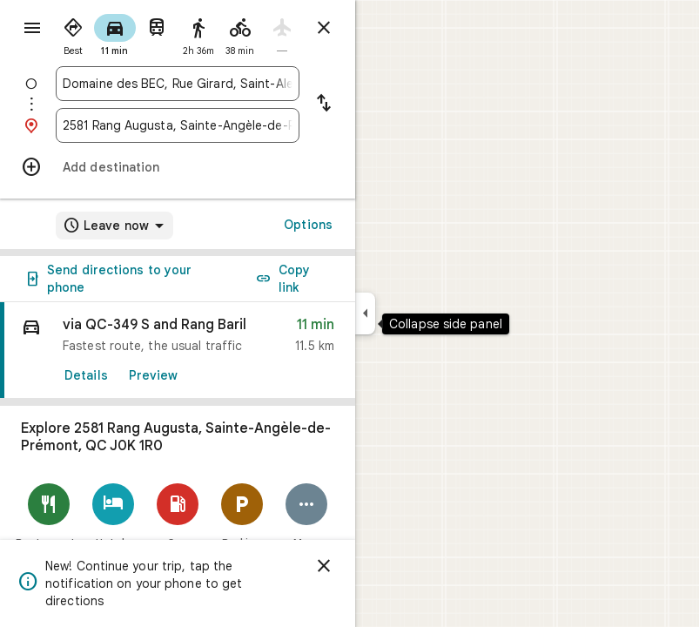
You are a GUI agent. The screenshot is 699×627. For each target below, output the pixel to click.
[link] (177, 350)
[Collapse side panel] (365, 313)
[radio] (73, 33)
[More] (306, 516)
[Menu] (32, 28)
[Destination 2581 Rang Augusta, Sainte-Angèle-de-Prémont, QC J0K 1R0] (177, 125)
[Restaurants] (49, 516)
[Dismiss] (323, 566)
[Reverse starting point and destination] (323, 104)
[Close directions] (324, 28)
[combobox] (177, 83)
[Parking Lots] (242, 523)
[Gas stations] (177, 523)
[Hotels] (113, 516)
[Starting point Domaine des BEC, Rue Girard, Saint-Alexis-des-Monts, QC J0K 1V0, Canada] (177, 83)
